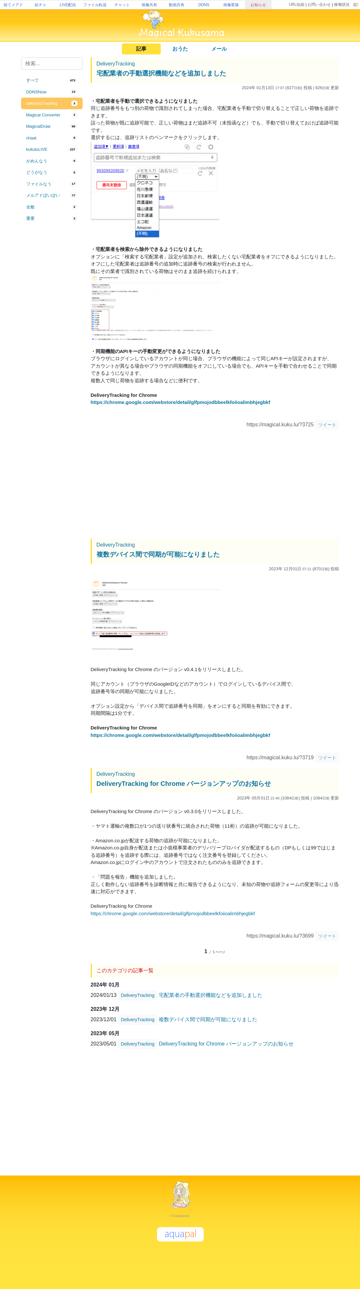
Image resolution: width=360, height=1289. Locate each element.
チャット (122, 5)
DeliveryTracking (116, 63)
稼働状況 (342, 4)
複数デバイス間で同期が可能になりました (158, 554)
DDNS (203, 5)
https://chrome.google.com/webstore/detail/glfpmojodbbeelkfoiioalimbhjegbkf (180, 402)
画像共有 (149, 5)
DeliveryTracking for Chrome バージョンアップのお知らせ (184, 783)
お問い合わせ (319, 4)
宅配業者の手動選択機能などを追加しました (161, 73)
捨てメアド (13, 5)
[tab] (52, 80)
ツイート (327, 424)
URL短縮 (296, 4)
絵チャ (40, 5)
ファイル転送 (95, 5)
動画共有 (176, 5)
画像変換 (231, 5)
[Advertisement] (52, 331)
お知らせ (258, 5)
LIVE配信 (68, 5)
